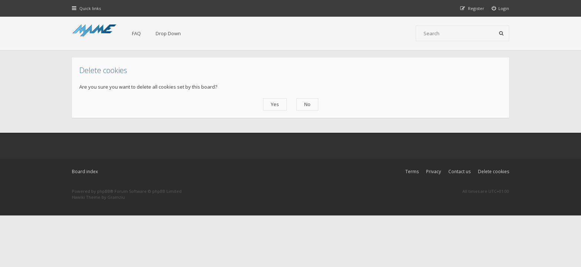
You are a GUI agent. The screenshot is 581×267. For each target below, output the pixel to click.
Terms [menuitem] (412, 171)
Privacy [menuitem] (433, 171)
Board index (85, 171)
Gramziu (116, 197)
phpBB (103, 191)
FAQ (136, 33)
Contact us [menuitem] (459, 171)
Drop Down (168, 33)
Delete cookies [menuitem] (493, 171)
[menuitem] (500, 8)
